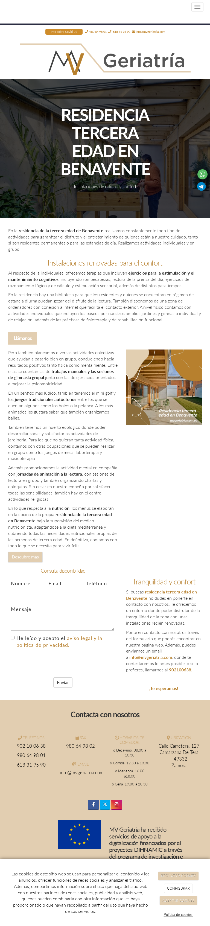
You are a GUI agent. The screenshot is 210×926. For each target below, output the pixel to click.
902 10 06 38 (31, 746)
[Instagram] (116, 804)
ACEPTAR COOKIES (178, 900)
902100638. (180, 669)
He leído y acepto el (56, 641)
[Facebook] (93, 804)
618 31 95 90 (31, 765)
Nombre (21, 583)
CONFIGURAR (178, 888)
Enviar (63, 682)
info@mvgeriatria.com (150, 31)
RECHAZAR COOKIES (178, 876)
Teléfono (96, 583)
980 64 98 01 (31, 755)
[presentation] (52, 662)
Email (54, 583)
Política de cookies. (178, 914)
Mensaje (21, 609)
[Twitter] (105, 804)
